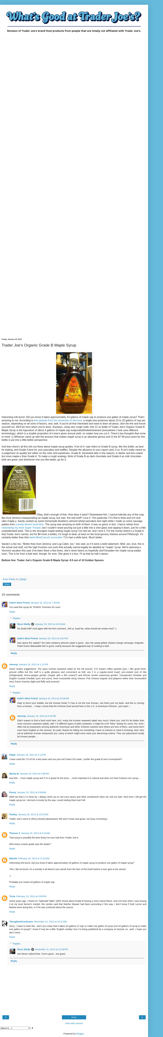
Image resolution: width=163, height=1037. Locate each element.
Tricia (12, 896)
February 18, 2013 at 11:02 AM (33, 858)
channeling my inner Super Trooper (21, 527)
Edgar (12, 755)
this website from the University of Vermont (58, 420)
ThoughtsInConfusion (21, 921)
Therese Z (14, 833)
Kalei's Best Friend (19, 602)
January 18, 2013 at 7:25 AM (45, 602)
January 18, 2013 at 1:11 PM (33, 664)
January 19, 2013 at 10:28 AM (54, 698)
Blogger (80, 1033)
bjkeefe (13, 858)
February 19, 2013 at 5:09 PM (31, 896)
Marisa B (14, 773)
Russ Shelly (23, 624)
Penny (12, 792)
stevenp (13, 664)
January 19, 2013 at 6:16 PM (41, 716)
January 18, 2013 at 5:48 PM (34, 773)
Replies (16, 618)
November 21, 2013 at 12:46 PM (51, 949)
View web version (74, 1023)
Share (7, 584)
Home (74, 1017)
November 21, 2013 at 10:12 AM (50, 921)
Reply (12, 611)
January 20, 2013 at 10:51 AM (33, 814)
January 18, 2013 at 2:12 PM (31, 755)
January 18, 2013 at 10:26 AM (50, 624)
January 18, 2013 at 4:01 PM (53, 638)
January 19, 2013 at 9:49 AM (31, 792)
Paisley (13, 814)
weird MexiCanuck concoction (46, 537)
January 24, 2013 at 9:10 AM (35, 833)
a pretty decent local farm (29, 524)
